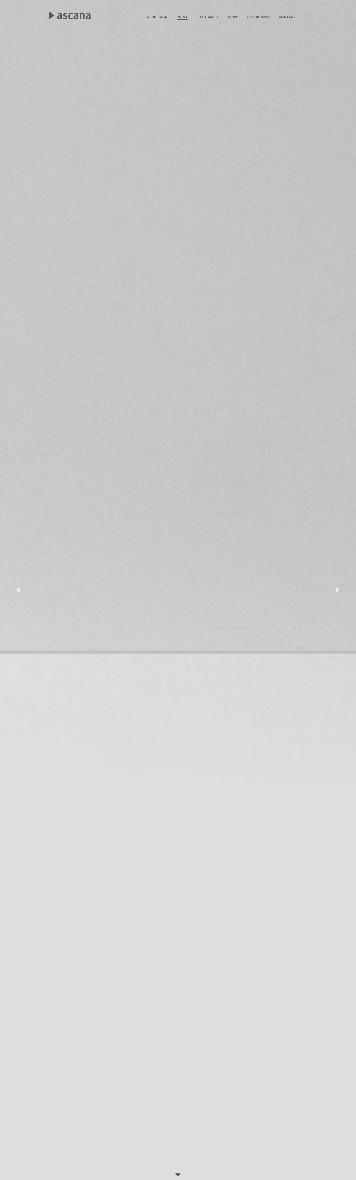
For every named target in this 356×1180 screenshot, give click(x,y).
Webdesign (157, 17)
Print (182, 17)
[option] (178, 590)
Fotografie (208, 17)
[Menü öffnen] (305, 17)
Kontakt (287, 17)
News (233, 17)
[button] (18, 590)
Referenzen (258, 17)
